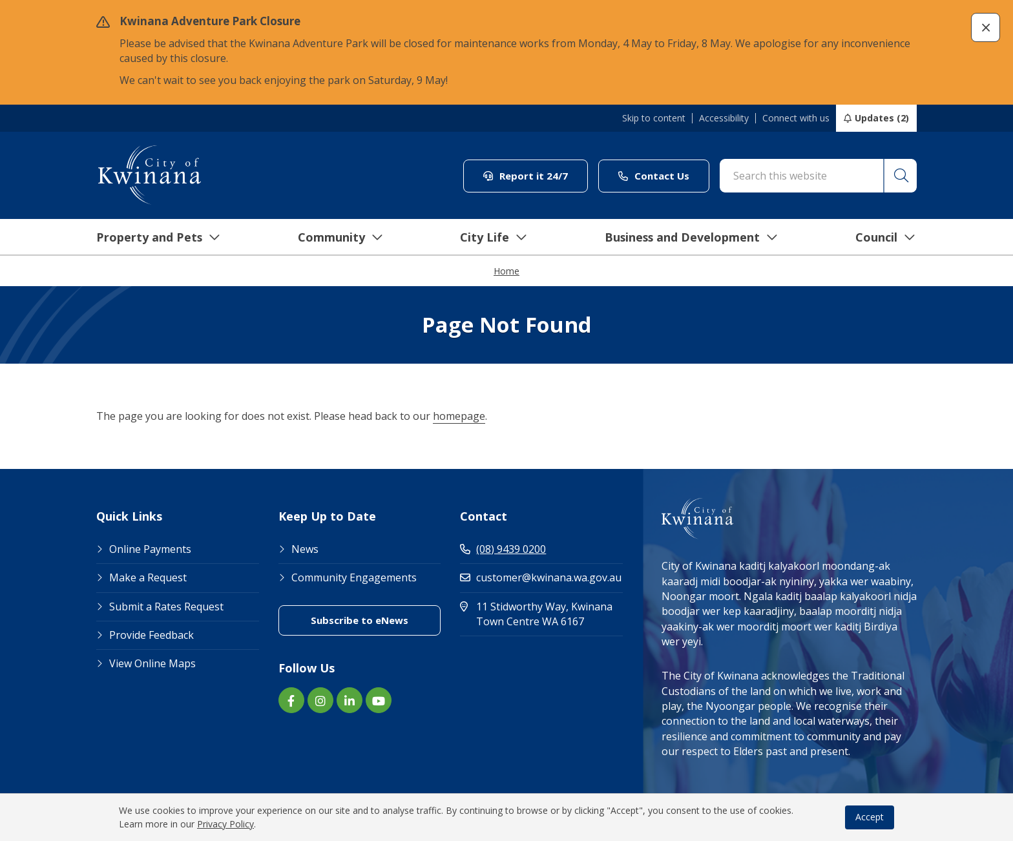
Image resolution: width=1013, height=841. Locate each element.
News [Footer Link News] (305, 549)
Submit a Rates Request (166, 606)
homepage (459, 416)
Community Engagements (354, 577)
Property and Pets (149, 237)
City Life (485, 237)
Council (878, 237)
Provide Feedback (151, 635)
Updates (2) (882, 118)
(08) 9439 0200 (503, 549)
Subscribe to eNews (359, 620)
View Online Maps (152, 663)
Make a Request (148, 577)
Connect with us (796, 118)
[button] (985, 27)
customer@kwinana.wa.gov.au (540, 577)
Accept (869, 817)
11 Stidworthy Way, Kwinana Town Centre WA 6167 (541, 613)
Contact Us (653, 175)
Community (331, 237)
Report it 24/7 (525, 175)
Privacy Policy (225, 824)
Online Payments (150, 549)
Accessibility (724, 118)
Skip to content (653, 118)
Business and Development (683, 237)
